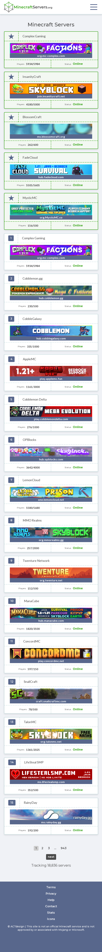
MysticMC (30, 198)
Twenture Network (36, 561)
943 (63, 848)
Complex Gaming (34, 36)
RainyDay (30, 802)
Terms (51, 887)
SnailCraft (30, 681)
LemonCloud (31, 480)
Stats (51, 912)
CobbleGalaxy (32, 319)
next (51, 857)
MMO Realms (32, 520)
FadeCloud (30, 157)
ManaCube (31, 601)
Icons (51, 919)
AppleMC (29, 359)
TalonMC (30, 722)
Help (51, 900)
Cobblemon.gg (33, 278)
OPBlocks (29, 440)
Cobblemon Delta (35, 399)
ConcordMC (31, 641)
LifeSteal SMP (33, 762)
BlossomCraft (32, 117)
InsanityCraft (32, 77)
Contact (51, 906)
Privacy (51, 893)
